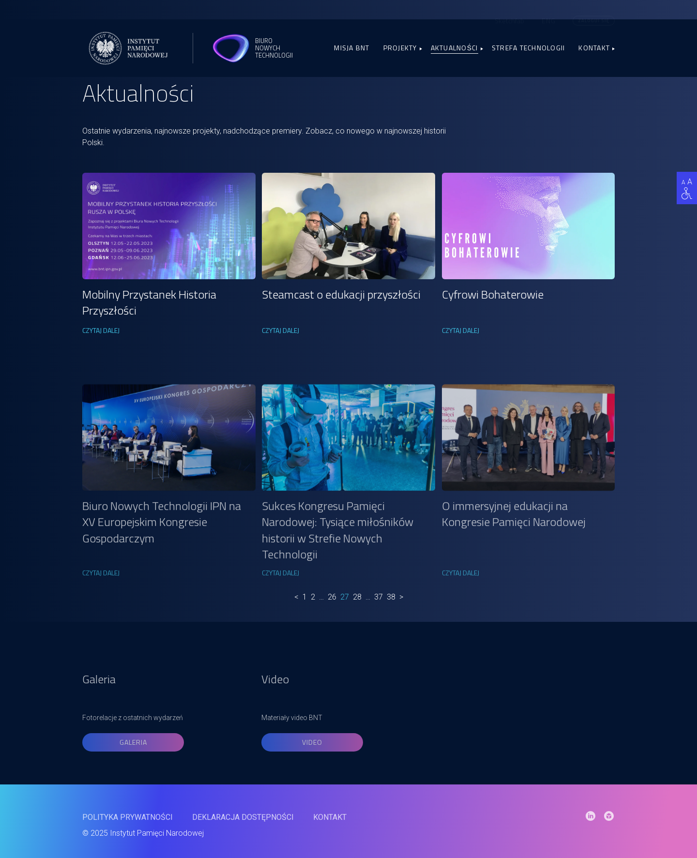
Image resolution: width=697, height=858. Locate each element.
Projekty (400, 48)
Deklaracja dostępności (243, 834)
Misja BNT (351, 48)
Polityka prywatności (127, 834)
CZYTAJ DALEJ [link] (101, 330)
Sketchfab (509, 20)
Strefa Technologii (528, 48)
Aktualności (454, 48)
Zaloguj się (593, 19)
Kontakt (594, 48)
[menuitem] (549, 20)
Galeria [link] (133, 777)
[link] (169, 226)
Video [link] (312, 777)
